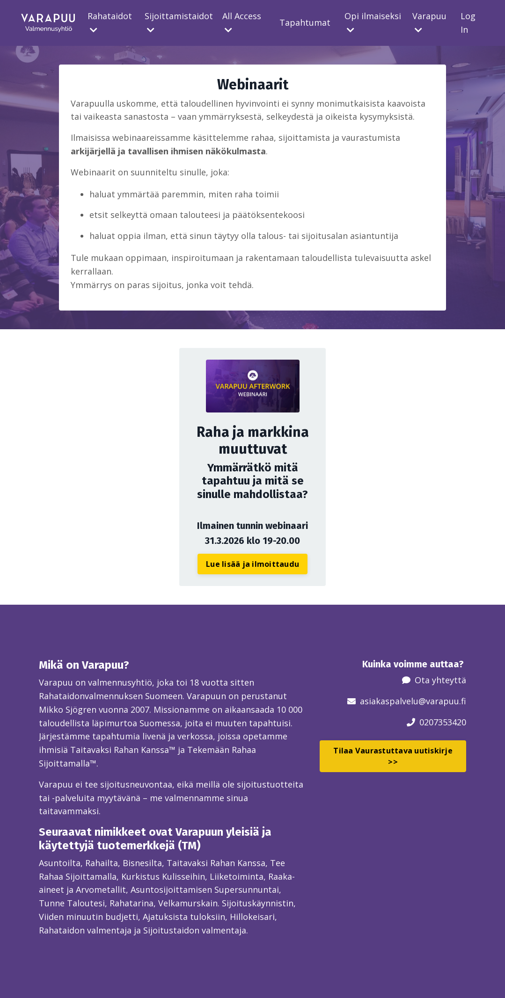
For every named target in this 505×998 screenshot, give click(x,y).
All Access (241, 22)
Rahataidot (110, 22)
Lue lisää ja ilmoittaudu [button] (252, 564)
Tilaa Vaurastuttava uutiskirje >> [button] (393, 756)
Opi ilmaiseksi (372, 22)
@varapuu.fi (442, 701)
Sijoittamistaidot (179, 22)
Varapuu (429, 22)
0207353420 (442, 722)
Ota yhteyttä (440, 680)
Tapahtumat (304, 22)
